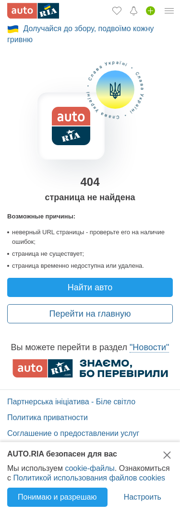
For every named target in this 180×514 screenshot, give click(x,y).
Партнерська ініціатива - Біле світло (71, 402)
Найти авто (90, 287)
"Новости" (149, 347)
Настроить (142, 497)
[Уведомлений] (133, 10)
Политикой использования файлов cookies (89, 478)
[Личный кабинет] (169, 10)
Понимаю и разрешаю (57, 497)
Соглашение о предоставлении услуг (73, 433)
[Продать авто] (150, 10)
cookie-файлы (89, 468)
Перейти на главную (90, 314)
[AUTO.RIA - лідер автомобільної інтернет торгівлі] (33, 11)
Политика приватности (47, 417)
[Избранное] (116, 10)
